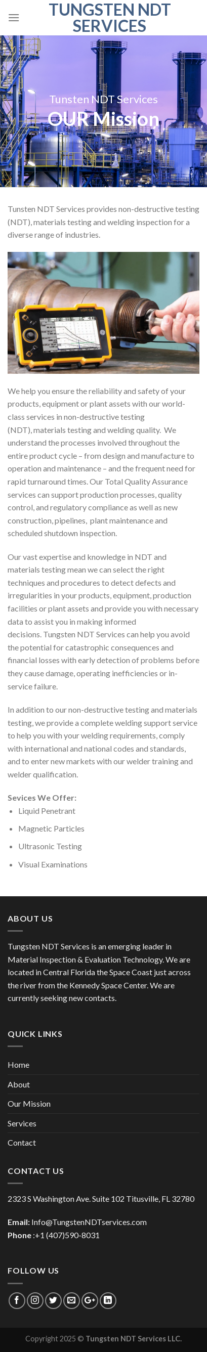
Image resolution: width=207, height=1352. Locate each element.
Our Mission (29, 1103)
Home (18, 1064)
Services (22, 1123)
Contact (22, 1142)
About (19, 1084)
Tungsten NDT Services (110, 18)
